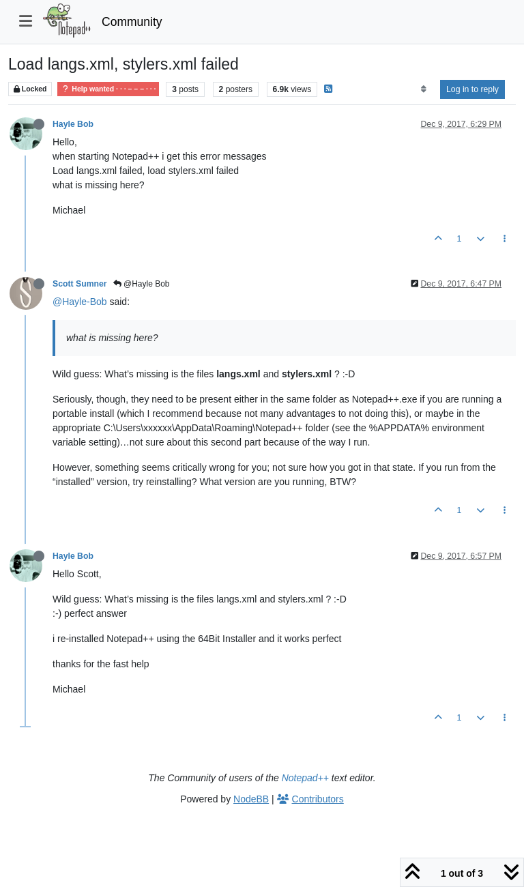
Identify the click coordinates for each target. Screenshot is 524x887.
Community (132, 22)
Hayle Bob (73, 124)
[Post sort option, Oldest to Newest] (423, 89)
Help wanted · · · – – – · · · (108, 89)
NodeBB (251, 799)
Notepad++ (305, 777)
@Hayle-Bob (80, 301)
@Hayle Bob (141, 284)
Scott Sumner (80, 284)
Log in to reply (472, 89)
